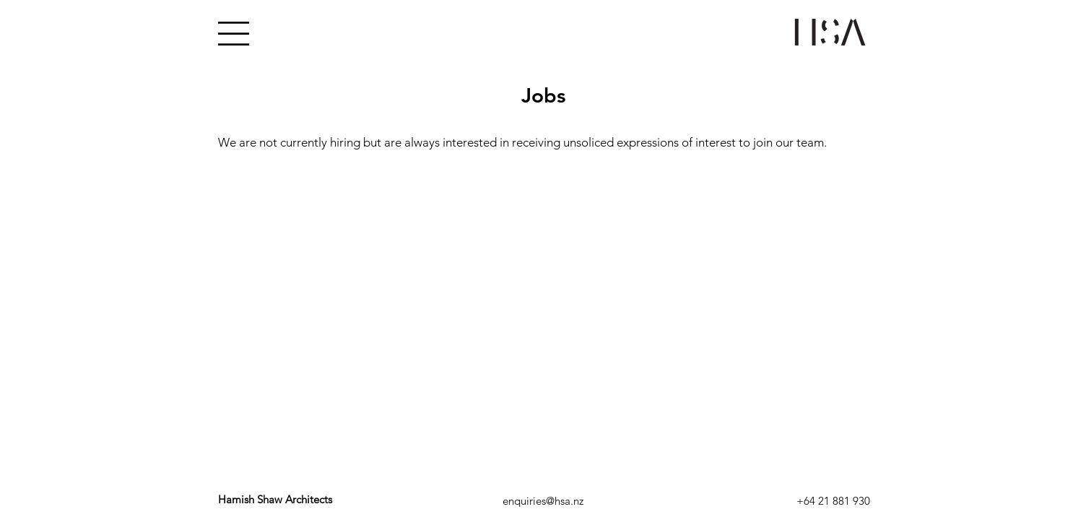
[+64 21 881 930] (833, 500)
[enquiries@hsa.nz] (543, 500)
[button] (233, 33)
